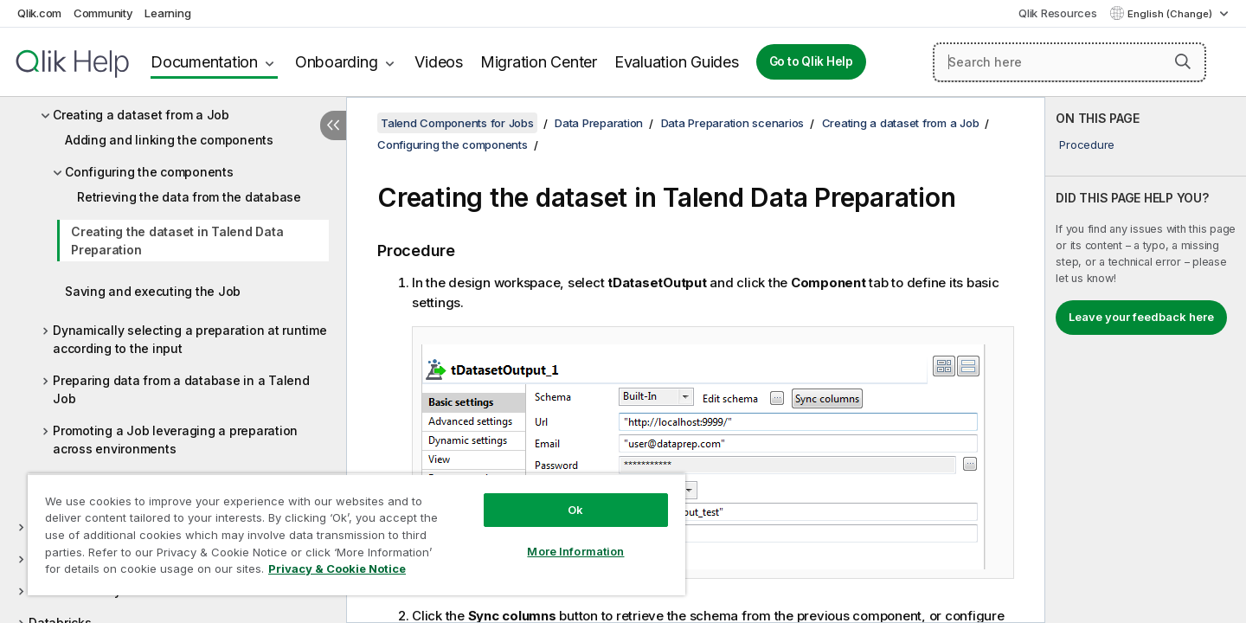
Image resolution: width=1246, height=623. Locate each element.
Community (103, 13)
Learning (167, 13)
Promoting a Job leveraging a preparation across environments (175, 439)
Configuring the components (149, 171)
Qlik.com (39, 13)
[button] (1183, 61)
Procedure (1086, 144)
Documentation (204, 62)
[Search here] (1069, 62)
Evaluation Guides (676, 62)
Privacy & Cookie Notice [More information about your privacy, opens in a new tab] (337, 568)
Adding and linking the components (169, 139)
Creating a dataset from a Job (141, 114)
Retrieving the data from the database (189, 196)
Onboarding (336, 62)
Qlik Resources (1057, 13)
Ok (575, 510)
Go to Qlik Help (811, 61)
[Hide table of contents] (333, 125)
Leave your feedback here (1141, 317)
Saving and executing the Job (153, 291)
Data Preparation (599, 123)
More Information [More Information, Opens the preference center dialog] (575, 551)
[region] (356, 534)
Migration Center (538, 62)
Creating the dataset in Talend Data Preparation (177, 240)
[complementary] (1145, 360)
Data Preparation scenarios (733, 123)
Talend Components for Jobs (457, 123)
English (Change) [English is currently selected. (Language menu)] (1171, 14)
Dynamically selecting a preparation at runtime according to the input (190, 339)
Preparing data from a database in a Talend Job (181, 389)
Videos (438, 62)
